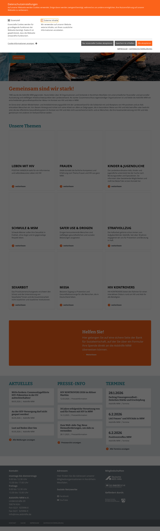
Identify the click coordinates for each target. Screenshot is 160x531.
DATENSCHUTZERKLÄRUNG (140, 49)
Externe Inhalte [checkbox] (51, 20)
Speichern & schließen (125, 43)
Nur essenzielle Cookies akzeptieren (97, 43)
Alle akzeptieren (144, 43)
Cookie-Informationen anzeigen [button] (22, 43)
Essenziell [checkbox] (15, 20)
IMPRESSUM (122, 49)
